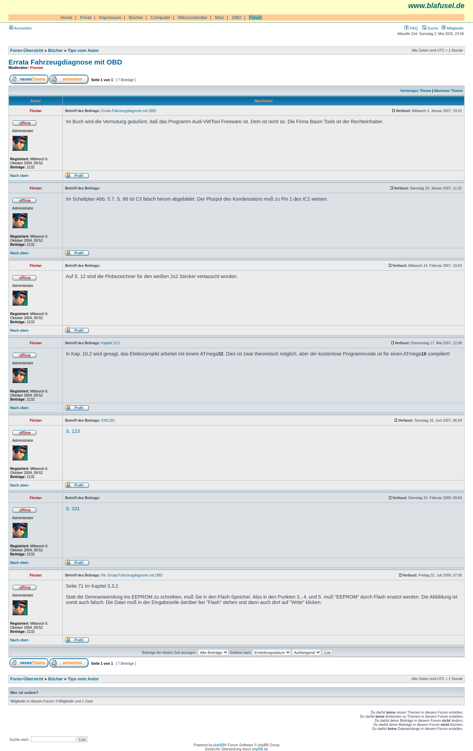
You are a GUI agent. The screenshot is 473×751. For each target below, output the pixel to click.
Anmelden (20, 28)
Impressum (110, 17)
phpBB (218, 745)
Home (66, 17)
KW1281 (108, 420)
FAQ (411, 28)
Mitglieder (452, 28)
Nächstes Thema (448, 91)
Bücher (136, 17)
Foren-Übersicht (26, 50)
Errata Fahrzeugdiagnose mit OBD (65, 62)
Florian (36, 67)
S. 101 (73, 508)
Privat (86, 17)
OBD (236, 17)
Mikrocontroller (193, 17)
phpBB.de (260, 749)
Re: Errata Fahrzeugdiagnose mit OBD (132, 575)
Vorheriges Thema (415, 91)
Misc (219, 17)
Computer (161, 17)
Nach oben (19, 175)
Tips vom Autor (83, 50)
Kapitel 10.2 (110, 343)
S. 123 (73, 431)
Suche (430, 28)
